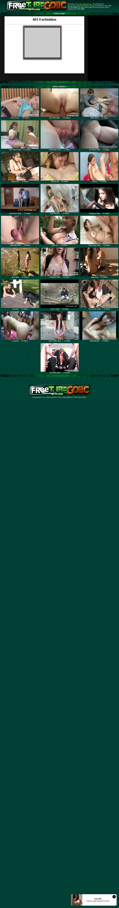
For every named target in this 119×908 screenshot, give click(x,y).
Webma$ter (82, 397)
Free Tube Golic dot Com (83, 4)
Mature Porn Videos (82, 6)
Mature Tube (72, 6)
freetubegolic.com (38, 397)
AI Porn (92, 6)
